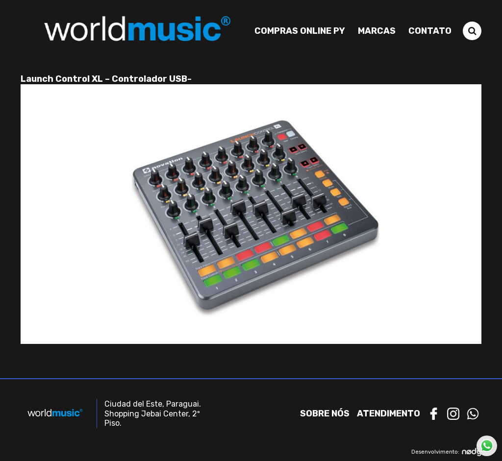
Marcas (377, 30)
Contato (430, 30)
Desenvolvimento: (446, 452)
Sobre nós (325, 413)
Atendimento (388, 413)
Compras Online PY (299, 30)
